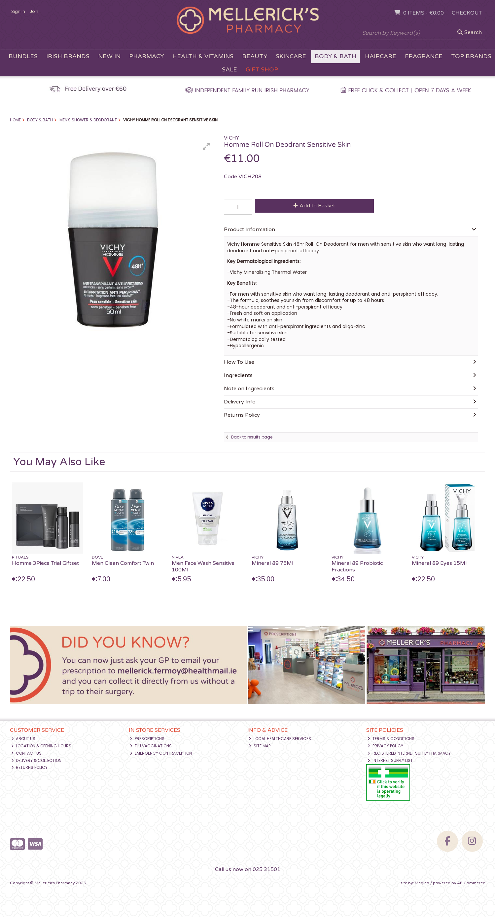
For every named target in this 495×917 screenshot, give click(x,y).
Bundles (23, 56)
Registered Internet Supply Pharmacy (409, 753)
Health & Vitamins (202, 56)
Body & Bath (335, 56)
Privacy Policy (385, 746)
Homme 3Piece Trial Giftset (45, 563)
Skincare (291, 56)
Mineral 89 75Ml (272, 563)
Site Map (259, 746)
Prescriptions (147, 738)
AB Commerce (471, 883)
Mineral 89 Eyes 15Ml (439, 563)
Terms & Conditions (391, 738)
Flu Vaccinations (151, 746)
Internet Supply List (390, 760)
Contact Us (26, 753)
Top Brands (471, 56)
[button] (206, 146)
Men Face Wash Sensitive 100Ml (203, 566)
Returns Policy (29, 767)
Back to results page (251, 437)
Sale (229, 69)
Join (34, 11)
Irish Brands (67, 56)
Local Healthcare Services (280, 738)
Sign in (18, 11)
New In (109, 56)
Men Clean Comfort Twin (123, 563)
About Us (23, 738)
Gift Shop (262, 69)
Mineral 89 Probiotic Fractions (357, 566)
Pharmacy (146, 56)
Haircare (380, 56)
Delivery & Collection (36, 760)
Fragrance (423, 56)
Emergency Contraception (161, 753)
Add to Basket (314, 205)
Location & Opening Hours (41, 746)
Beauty (254, 56)
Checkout (467, 13)
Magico (422, 883)
